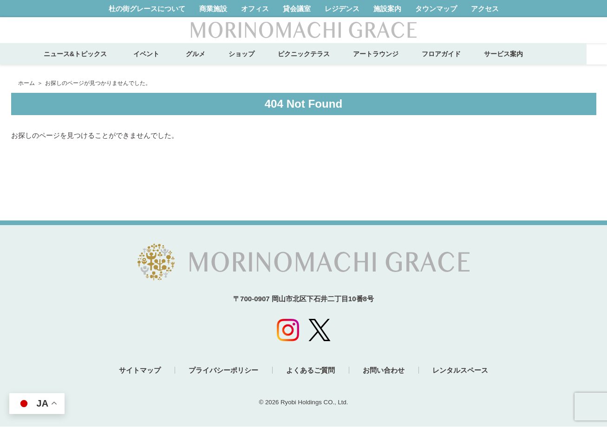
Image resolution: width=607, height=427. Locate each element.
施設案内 (387, 9)
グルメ (216, 62)
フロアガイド (461, 62)
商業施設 (213, 9)
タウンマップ (436, 9)
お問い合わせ (384, 370)
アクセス (485, 9)
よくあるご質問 (310, 370)
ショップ (262, 62)
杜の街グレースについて (147, 9)
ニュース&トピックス (95, 62)
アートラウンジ (396, 62)
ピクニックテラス (324, 62)
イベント (170, 62)
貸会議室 (297, 9)
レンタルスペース (461, 370)
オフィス (255, 9)
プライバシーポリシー (223, 370)
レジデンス (342, 9)
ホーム (26, 83)
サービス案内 (523, 62)
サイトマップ (139, 370)
